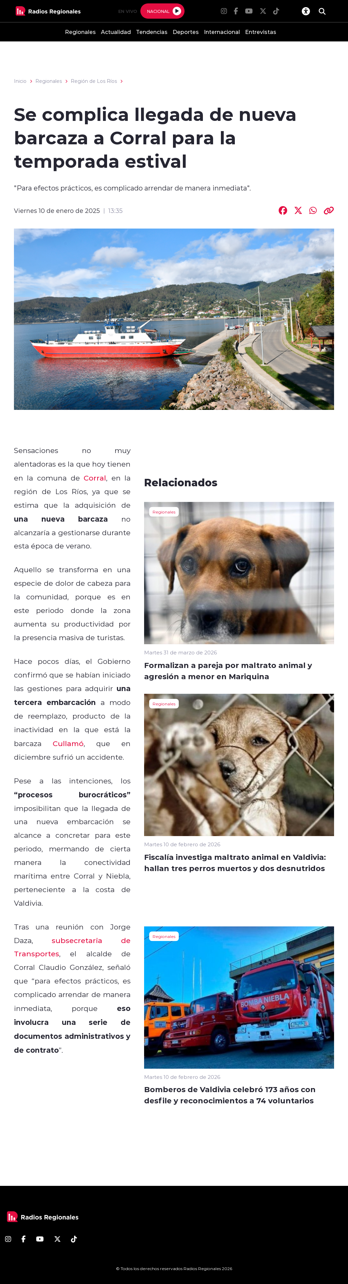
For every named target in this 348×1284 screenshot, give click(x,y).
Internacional (222, 31)
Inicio (20, 81)
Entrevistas (260, 31)
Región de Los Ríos (94, 81)
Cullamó (68, 743)
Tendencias (152, 31)
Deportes (186, 31)
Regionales (80, 31)
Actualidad (116, 31)
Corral (95, 478)
